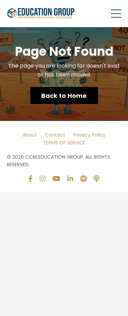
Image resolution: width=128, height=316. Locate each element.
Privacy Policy (89, 134)
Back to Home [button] (64, 95)
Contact (55, 134)
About (30, 134)
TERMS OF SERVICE (64, 142)
